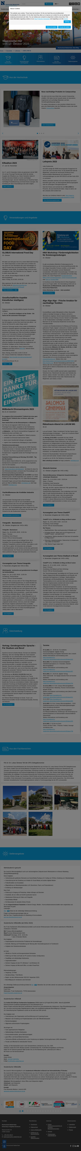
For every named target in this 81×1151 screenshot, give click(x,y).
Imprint (66, 19)
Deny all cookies (51, 27)
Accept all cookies (64, 27)
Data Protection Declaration (42, 19)
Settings (67, 21)
